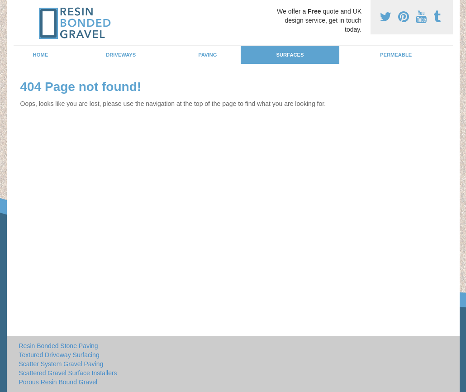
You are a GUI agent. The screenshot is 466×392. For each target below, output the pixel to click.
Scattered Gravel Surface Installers (68, 373)
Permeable (396, 54)
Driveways (121, 54)
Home (40, 54)
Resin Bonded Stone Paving (58, 345)
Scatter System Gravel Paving (61, 364)
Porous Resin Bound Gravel (58, 382)
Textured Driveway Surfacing (59, 355)
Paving (207, 54)
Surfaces (290, 54)
